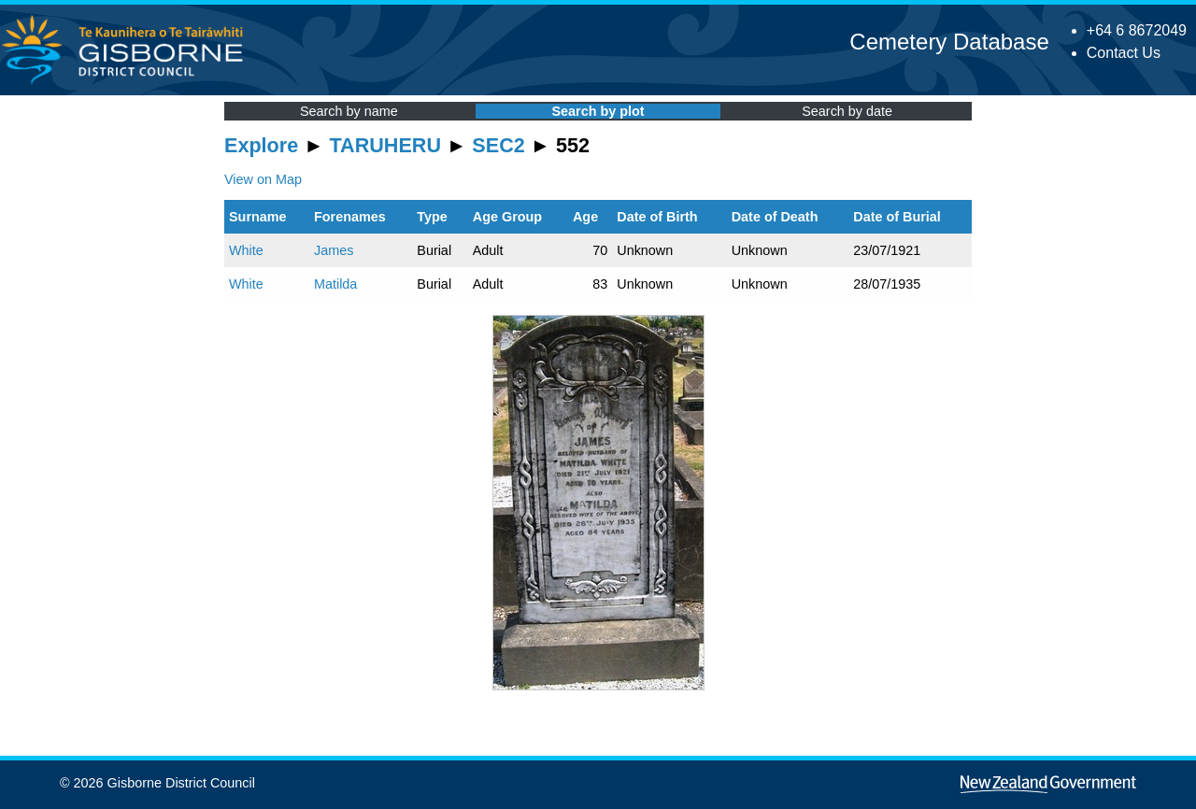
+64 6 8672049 (1137, 30)
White (246, 250)
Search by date (847, 111)
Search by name (349, 111)
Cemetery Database (948, 41)
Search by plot (597, 111)
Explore (261, 145)
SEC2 (498, 145)
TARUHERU (385, 145)
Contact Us (1123, 53)
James (333, 250)
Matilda (335, 284)
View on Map (263, 179)
